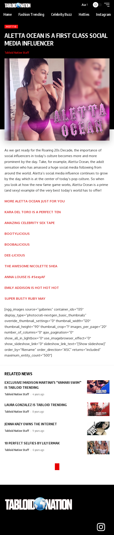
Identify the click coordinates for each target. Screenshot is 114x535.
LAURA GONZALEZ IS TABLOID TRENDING (35, 405)
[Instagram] (101, 527)
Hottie (11, 26)
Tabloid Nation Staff (16, 52)
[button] (84, 5)
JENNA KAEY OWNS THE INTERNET (30, 424)
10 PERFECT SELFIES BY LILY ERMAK (32, 443)
